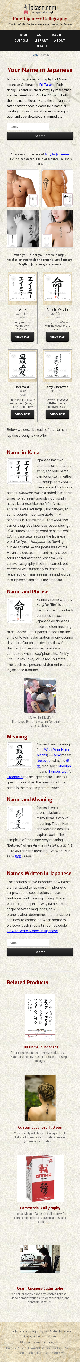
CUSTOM (21, 40)
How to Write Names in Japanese (32, 931)
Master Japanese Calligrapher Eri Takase (46, 24)
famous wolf (59, 771)
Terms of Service (39, 1348)
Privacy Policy (15, 1348)
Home (34, 54)
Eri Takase (46, 84)
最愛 (18, 856)
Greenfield (15, 777)
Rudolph (64, 766)
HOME (23, 35)
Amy (57, 755)
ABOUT (59, 40)
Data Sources (54, 1353)
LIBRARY (41, 40)
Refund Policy (62, 1348)
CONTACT (40, 46)
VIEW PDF (22, 337)
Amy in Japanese (57, 154)
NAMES (40, 35)
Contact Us (34, 1353)
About (21, 1353)
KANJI (56, 35)
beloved (44, 760)
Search (40, 136)
